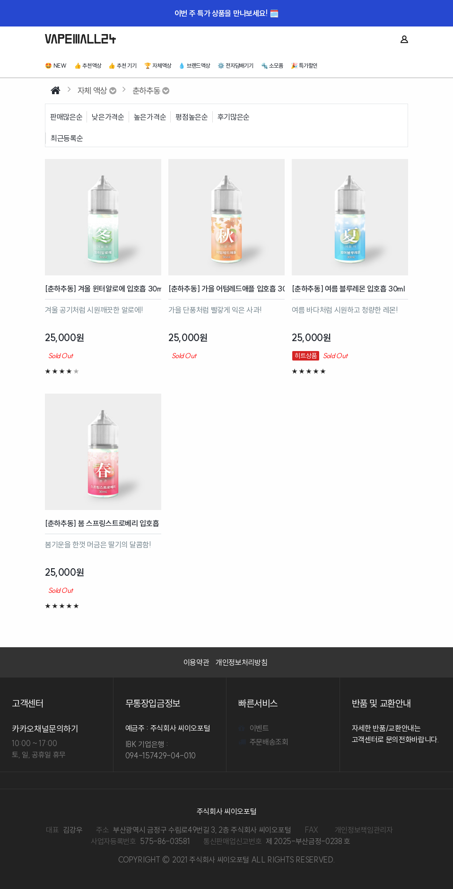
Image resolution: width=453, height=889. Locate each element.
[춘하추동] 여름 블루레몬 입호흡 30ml (348, 288)
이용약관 (196, 662)
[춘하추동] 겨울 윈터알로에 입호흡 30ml (103, 288)
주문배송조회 (263, 742)
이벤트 (253, 728)
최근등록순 (67, 138)
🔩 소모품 (272, 65)
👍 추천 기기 (122, 65)
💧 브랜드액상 (193, 65)
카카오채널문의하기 (45, 728)
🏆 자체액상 (157, 65)
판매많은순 (66, 117)
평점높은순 (191, 117)
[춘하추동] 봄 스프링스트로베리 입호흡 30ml (103, 523)
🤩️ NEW (56, 65)
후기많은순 (234, 117)
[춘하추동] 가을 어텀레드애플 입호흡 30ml (226, 288)
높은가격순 (150, 117)
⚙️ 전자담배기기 (235, 65)
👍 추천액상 (87, 65)
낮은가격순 (108, 117)
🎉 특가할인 (304, 65)
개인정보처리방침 (241, 662)
